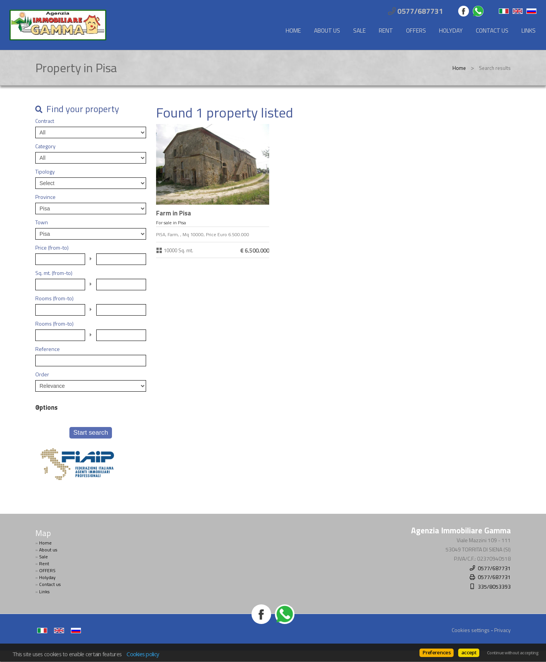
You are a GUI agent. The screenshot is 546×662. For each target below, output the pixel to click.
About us (327, 30)
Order (42, 374)
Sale (359, 30)
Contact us (492, 30)
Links (528, 30)
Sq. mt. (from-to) (53, 273)
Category (45, 146)
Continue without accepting (512, 652)
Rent (386, 30)
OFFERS (416, 30)
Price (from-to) (52, 248)
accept (468, 652)
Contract (44, 121)
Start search (90, 432)
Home (293, 30)
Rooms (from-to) (54, 298)
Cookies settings (471, 630)
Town (41, 222)
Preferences (437, 652)
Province (45, 197)
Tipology (45, 171)
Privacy (502, 630)
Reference (47, 349)
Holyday (451, 30)
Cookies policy (143, 654)
